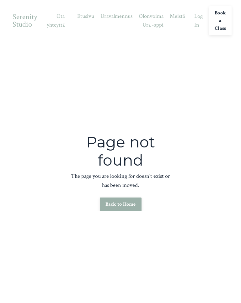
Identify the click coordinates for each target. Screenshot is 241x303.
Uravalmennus (116, 16)
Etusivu (85, 16)
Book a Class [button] (220, 21)
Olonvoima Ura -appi (151, 21)
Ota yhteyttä (56, 21)
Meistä (177, 16)
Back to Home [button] (120, 204)
